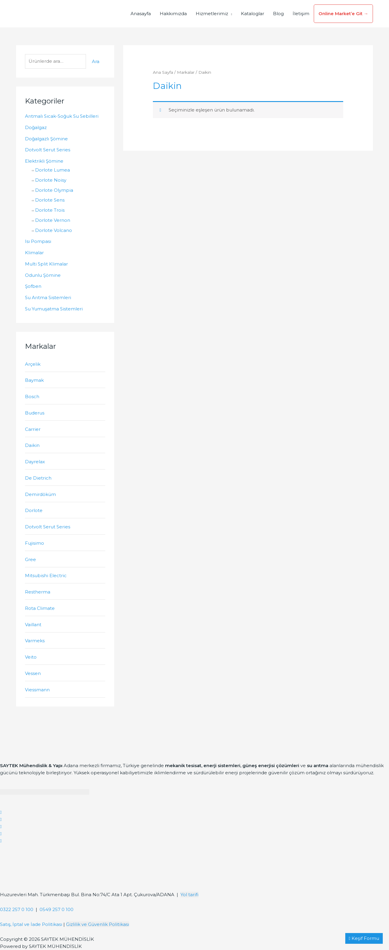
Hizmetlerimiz (212, 13)
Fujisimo (34, 543)
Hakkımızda (173, 13)
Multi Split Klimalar (46, 264)
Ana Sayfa (163, 72)
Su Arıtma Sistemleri (48, 297)
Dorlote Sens (50, 200)
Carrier (32, 429)
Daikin (32, 445)
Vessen (33, 673)
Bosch (32, 396)
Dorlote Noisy (50, 180)
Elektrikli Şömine (44, 161)
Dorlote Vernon (52, 220)
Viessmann (37, 690)
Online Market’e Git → (343, 13)
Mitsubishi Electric (46, 575)
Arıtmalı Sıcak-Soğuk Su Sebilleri (61, 116)
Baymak (34, 380)
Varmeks (35, 640)
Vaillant (33, 624)
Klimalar (34, 252)
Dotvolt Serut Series (47, 150)
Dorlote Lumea (52, 170)
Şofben (33, 286)
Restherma (37, 592)
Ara (95, 61)
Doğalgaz (36, 127)
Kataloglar (252, 13)
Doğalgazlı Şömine (46, 139)
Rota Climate (40, 608)
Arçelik (32, 364)
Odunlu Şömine (43, 275)
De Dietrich (38, 478)
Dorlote (34, 510)
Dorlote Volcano (53, 230)
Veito (31, 657)
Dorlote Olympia (54, 190)
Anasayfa (141, 13)
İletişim (301, 13)
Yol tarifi (189, 894)
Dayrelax (35, 461)
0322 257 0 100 (16, 909)
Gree (30, 559)
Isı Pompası (38, 241)
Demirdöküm (40, 494)
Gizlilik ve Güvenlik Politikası (97, 924)
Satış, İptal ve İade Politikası (31, 924)
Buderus (34, 413)
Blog (278, 13)
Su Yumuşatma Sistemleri (54, 309)
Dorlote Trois (50, 210)
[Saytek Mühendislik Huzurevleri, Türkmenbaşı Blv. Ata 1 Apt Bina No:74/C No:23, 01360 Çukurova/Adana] (44, 866)
